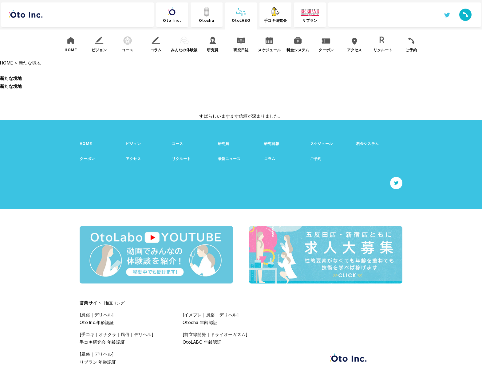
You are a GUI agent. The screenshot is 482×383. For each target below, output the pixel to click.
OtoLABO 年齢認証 (202, 342)
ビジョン (133, 143)
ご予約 (316, 158)
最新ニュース (229, 158)
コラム (269, 158)
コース (177, 143)
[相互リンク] (115, 303)
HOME (86, 143)
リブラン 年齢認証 (98, 362)
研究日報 (271, 143)
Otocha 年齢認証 (200, 322)
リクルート (181, 158)
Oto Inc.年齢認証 (97, 322)
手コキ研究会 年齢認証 (102, 342)
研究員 (223, 143)
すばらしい (210, 116)
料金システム (367, 143)
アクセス (133, 158)
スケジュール (321, 143)
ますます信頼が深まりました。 (252, 116)
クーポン (87, 158)
